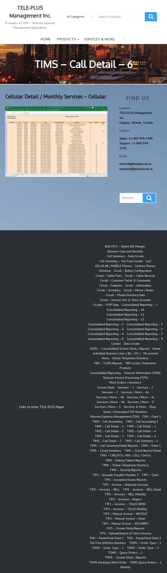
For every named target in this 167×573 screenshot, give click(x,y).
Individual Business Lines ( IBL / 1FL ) (116, 353)
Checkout (105, 271)
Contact (116, 344)
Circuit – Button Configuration (133, 271)
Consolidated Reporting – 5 (145, 329)
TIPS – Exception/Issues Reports (125, 480)
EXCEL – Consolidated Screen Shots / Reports (120, 349)
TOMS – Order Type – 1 (145, 543)
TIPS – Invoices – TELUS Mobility (125, 509)
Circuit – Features (110, 285)
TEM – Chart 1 (151, 416)
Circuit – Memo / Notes (139, 290)
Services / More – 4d (111, 402)
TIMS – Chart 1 (151, 446)
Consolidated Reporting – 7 (145, 334)
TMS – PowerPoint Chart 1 (106, 538)
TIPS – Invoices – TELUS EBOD (125, 504)
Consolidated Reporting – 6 (106, 334)
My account (151, 353)
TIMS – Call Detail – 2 (141, 426)
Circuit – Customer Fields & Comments (125, 280)
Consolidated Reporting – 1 (140, 305)
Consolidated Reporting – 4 (106, 329)
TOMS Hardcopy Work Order (108, 562)
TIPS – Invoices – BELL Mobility (125, 494)
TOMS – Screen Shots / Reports (125, 557)
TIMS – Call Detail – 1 (109, 426)
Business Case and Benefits (125, 251)
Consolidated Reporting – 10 (125, 310)
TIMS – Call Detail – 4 (141, 431)
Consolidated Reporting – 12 (125, 319)
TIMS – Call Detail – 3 (109, 431)
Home (46, 39)
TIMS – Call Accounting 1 (141, 421)
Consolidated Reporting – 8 (106, 339)
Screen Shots (106, 387)
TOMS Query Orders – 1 (146, 562)
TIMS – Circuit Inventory (105, 451)
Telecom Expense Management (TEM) (114, 416)
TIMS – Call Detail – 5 (109, 436)
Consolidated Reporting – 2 (106, 324)
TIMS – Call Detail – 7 (107, 441)
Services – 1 (126, 387)
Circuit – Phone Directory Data (125, 295)
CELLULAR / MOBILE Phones (113, 266)
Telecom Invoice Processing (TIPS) (125, 378)
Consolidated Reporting (105, 373)
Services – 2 (145, 387)
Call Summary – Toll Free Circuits (121, 261)
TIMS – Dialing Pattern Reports (125, 460)
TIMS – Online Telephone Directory (125, 465)
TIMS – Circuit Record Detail (142, 451)
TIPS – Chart (150, 475)
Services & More (99, 39)
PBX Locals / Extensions (140, 363)
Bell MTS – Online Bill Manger (125, 246)
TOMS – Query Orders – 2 (125, 553)
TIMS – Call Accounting (107, 421)
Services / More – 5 (141, 402)
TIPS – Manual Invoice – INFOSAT (125, 514)
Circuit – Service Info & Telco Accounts (125, 300)
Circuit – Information (138, 285)
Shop (152, 407)
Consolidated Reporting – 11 (125, 314)
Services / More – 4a (135, 392)
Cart (148, 261)
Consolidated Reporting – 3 (145, 324)
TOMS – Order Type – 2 (108, 548)
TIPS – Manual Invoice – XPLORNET (125, 523)
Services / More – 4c (140, 397)
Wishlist (125, 567)
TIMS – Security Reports (125, 470)
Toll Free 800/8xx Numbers (108, 543)
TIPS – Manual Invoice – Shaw (125, 518)
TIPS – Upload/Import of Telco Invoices (125, 533)
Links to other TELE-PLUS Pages (41, 407)
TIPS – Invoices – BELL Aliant (142, 489)
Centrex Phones (145, 266)
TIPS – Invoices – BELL (105, 489)
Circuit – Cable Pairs (109, 276)
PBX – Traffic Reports (108, 363)
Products (68, 39)
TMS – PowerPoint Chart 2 (144, 538)
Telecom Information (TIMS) (142, 373)
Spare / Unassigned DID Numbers (125, 412)
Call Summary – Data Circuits (125, 256)
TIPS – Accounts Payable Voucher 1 (115, 475)
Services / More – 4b (110, 397)
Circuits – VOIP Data (106, 305)
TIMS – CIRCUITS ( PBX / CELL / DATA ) (125, 455)
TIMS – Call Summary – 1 (141, 441)
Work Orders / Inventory (125, 382)
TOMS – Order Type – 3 (143, 548)
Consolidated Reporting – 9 (145, 339)
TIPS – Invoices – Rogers (125, 499)
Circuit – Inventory (109, 290)
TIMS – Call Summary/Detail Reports (114, 446)
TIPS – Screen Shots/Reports (125, 528)
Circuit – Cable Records (140, 276)
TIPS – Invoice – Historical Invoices (125, 485)
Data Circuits (132, 344)
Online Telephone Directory (130, 358)
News (105, 358)
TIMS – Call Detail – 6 (141, 436)
